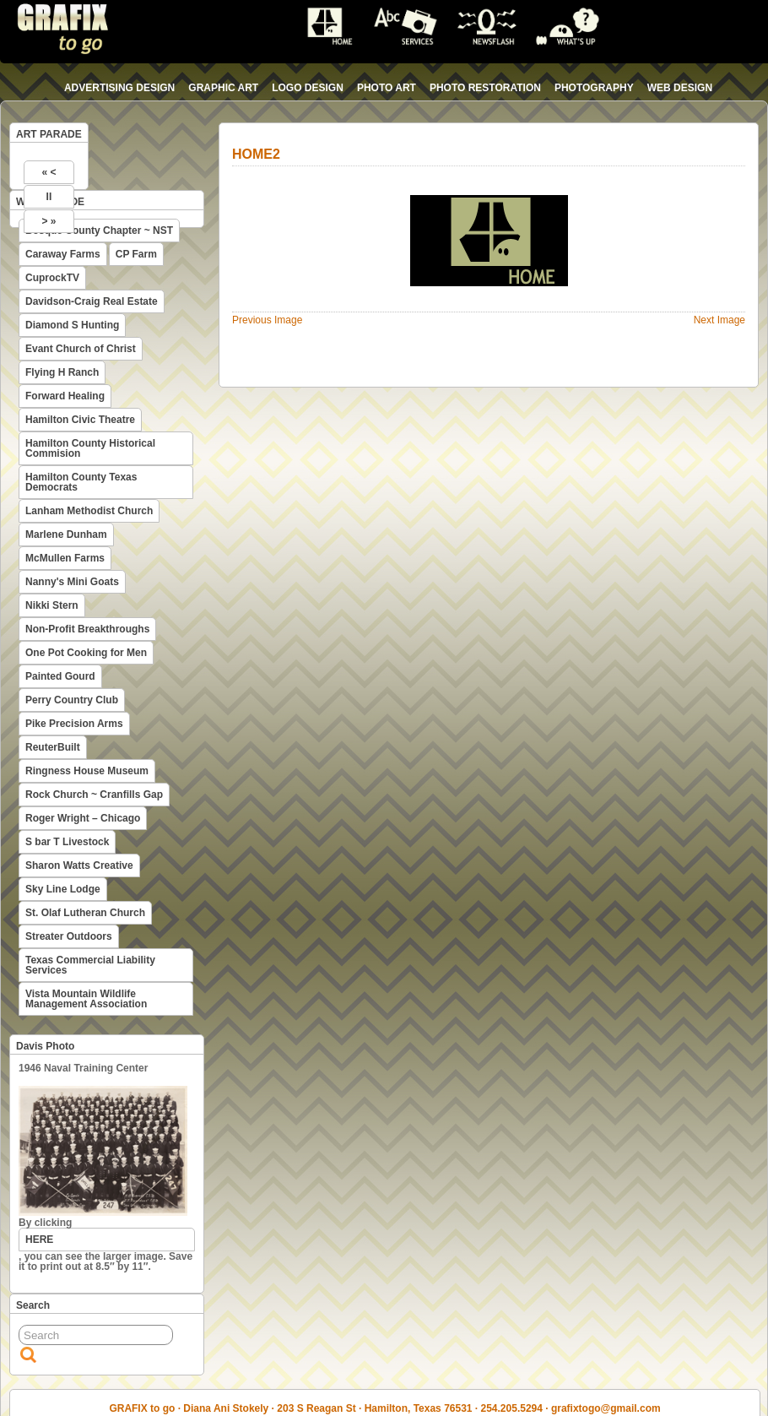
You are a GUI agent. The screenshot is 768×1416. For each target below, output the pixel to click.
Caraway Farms (62, 254)
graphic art (223, 88)
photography (594, 88)
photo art (386, 88)
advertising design (119, 88)
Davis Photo (45, 1046)
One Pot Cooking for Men (86, 653)
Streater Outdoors (68, 936)
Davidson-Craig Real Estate (91, 301)
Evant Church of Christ (80, 349)
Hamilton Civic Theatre (80, 420)
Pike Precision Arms (74, 724)
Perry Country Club (71, 700)
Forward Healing (65, 396)
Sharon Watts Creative (79, 865)
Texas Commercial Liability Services (90, 965)
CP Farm (136, 254)
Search (33, 1305)
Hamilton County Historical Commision (90, 448)
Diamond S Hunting (72, 325)
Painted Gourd (60, 676)
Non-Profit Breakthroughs (87, 629)
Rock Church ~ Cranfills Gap (94, 794)
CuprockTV (52, 278)
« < (48, 172)
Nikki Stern (51, 605)
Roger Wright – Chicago (82, 818)
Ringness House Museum (87, 771)
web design (679, 88)
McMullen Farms (65, 558)
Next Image (719, 320)
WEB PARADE (50, 202)
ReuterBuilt (52, 747)
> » (48, 221)
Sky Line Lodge (62, 889)
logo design (307, 88)
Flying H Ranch (62, 372)
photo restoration (485, 88)
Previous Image (267, 320)
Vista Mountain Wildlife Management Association (86, 999)
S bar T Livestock (67, 842)
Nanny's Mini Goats (72, 582)
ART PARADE (49, 134)
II (49, 197)
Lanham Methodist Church (89, 511)
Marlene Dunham (66, 534)
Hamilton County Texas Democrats (81, 482)
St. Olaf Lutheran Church (85, 913)
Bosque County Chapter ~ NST (99, 230)
